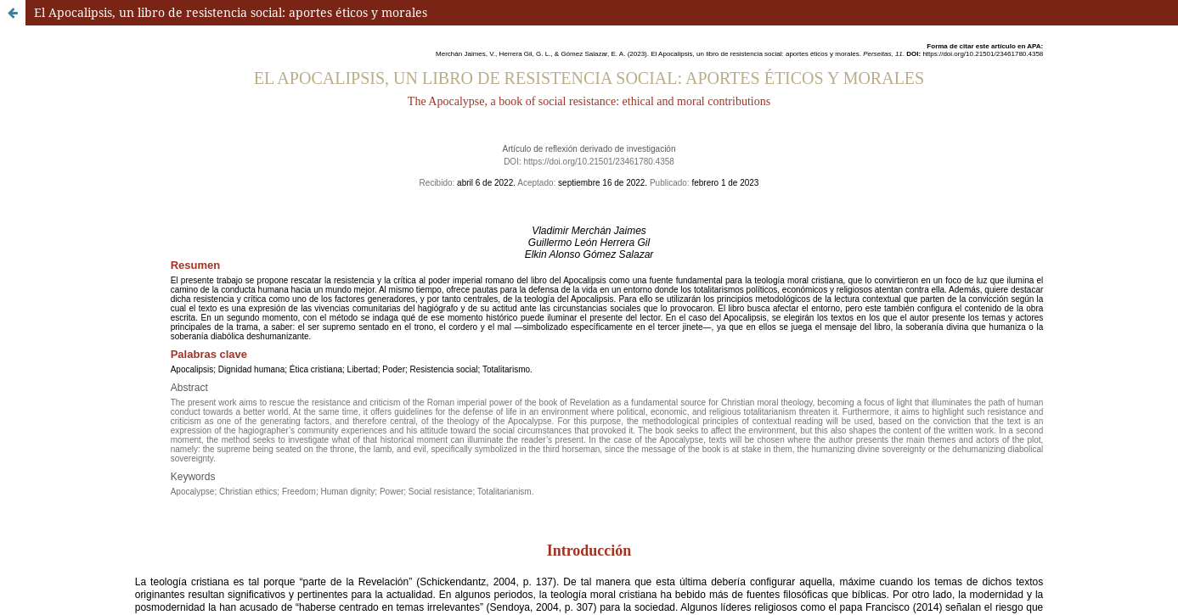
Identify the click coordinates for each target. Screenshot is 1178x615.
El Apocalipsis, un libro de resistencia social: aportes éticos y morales (230, 12)
